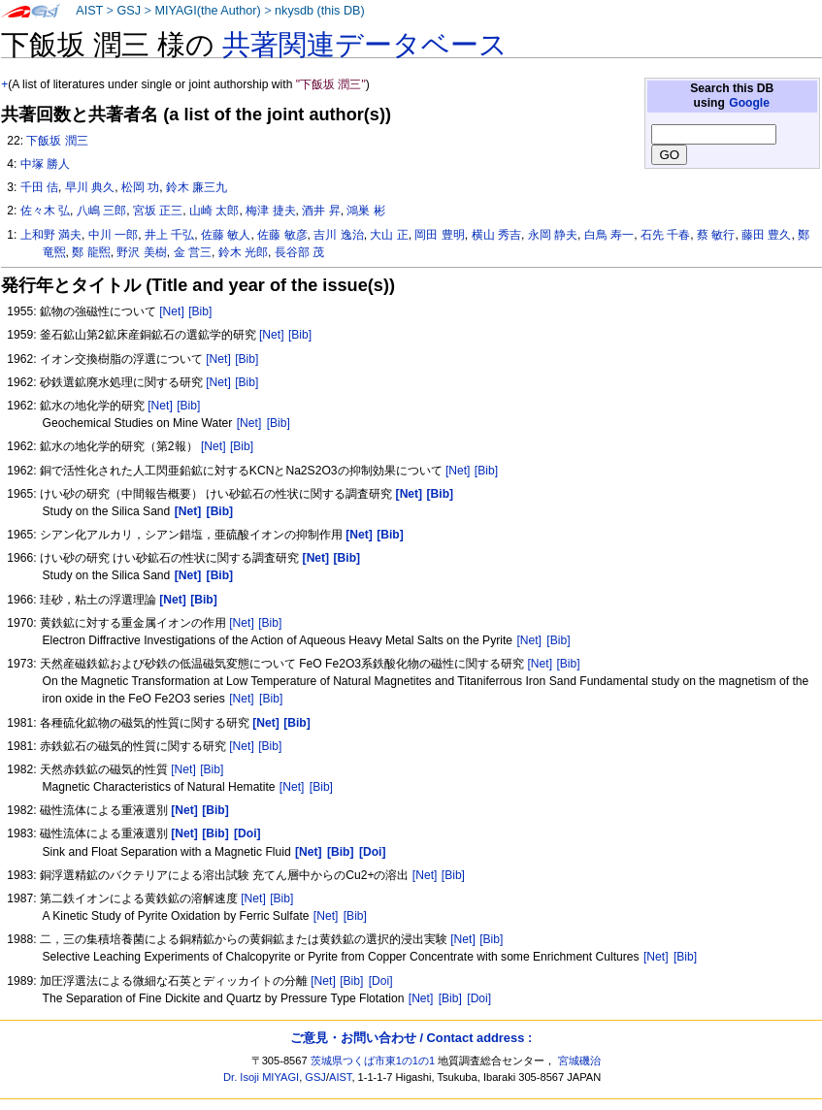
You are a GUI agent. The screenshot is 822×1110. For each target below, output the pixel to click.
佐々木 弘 (45, 210)
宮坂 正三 (157, 210)
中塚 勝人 (45, 164)
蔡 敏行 (716, 235)
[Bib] (200, 311)
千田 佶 (39, 187)
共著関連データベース (365, 44)
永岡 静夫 (552, 235)
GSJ (128, 10)
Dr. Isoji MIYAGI (261, 1077)
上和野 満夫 (51, 235)
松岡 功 (140, 187)
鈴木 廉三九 (196, 187)
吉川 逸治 (338, 235)
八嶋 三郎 (101, 210)
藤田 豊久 (766, 235)
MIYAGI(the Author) (207, 10)
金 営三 (193, 252)
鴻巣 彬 (365, 210)
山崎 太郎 (214, 210)
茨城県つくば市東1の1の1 (373, 1060)
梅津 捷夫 (270, 210)
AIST (89, 10)
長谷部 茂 (299, 252)
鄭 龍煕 (91, 252)
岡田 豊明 (439, 235)
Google (749, 103)
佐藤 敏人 (225, 235)
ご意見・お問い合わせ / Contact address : (411, 1037)
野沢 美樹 (141, 252)
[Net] (171, 311)
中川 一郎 (113, 235)
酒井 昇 (321, 210)
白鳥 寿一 (609, 235)
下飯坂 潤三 (56, 140)
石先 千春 (665, 235)
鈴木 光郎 (243, 252)
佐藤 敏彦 (282, 235)
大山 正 (389, 235)
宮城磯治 (579, 1060)
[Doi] (381, 981)
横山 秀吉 (496, 235)
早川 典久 (90, 187)
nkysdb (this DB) (320, 10)
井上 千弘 (169, 235)
